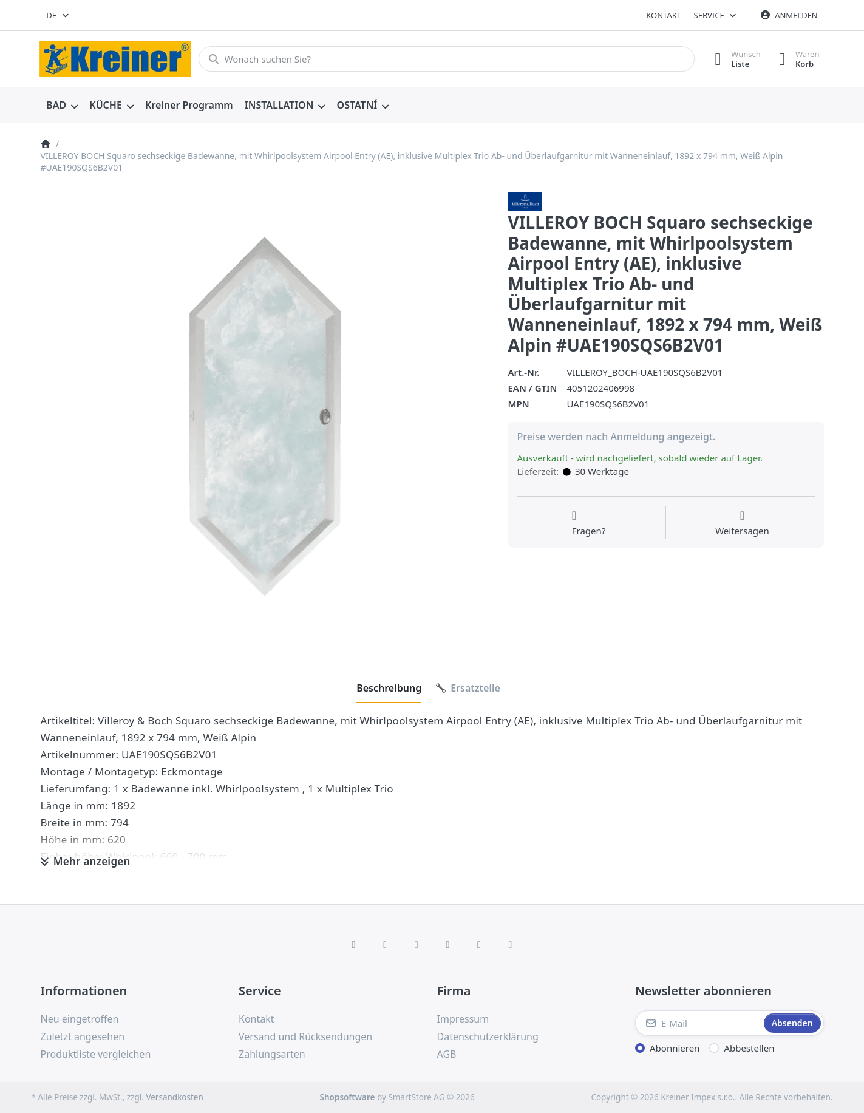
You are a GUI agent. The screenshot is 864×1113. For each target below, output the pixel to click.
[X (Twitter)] (385, 944)
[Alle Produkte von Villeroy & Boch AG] (525, 200)
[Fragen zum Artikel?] (589, 523)
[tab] (388, 688)
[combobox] (59, 15)
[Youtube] (479, 944)
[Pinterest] (510, 944)
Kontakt (663, 15)
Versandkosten (174, 1097)
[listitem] (265, 416)
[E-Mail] (698, 1023)
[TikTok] (448, 944)
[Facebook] (354, 944)
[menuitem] (62, 106)
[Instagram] (416, 944)
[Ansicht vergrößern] (265, 416)
